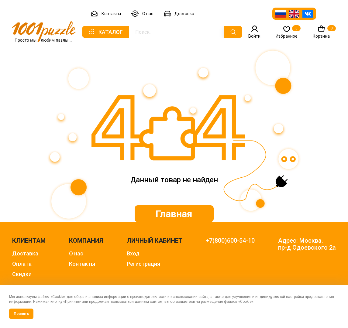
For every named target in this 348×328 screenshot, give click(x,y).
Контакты (106, 14)
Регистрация (143, 264)
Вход (133, 253)
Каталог (105, 32)
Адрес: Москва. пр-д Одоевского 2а (307, 244)
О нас (142, 14)
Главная (174, 214)
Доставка (179, 14)
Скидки (22, 274)
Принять (21, 314)
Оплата (22, 264)
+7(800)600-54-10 (230, 240)
